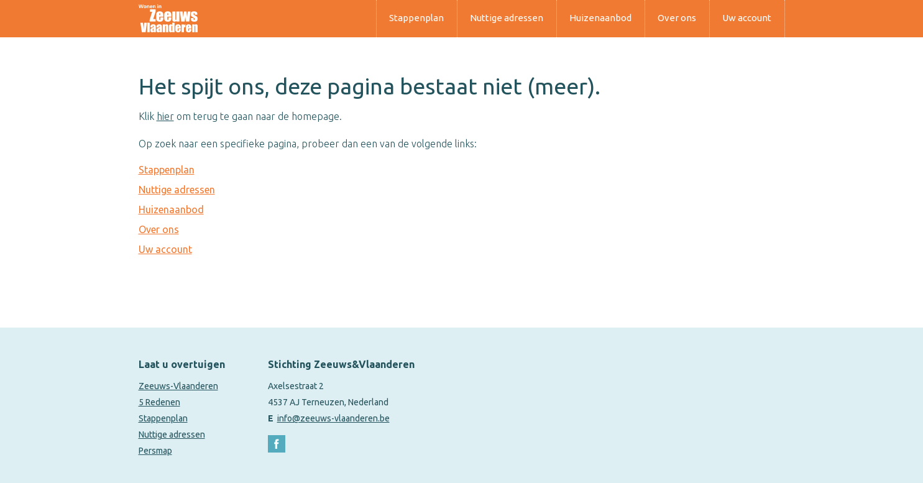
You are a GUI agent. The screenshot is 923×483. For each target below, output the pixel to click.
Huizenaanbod (600, 17)
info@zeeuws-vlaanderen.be (333, 418)
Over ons (677, 17)
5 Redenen (159, 402)
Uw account (746, 17)
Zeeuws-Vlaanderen (178, 386)
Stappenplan (416, 17)
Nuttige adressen (506, 17)
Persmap (155, 451)
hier (165, 116)
